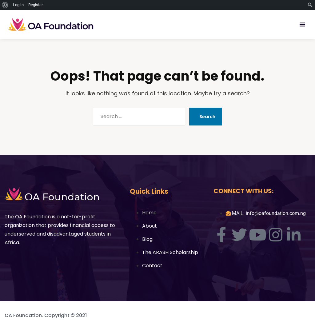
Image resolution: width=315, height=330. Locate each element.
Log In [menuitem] (18, 4)
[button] (302, 24)
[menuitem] (5, 5)
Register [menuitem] (35, 4)
